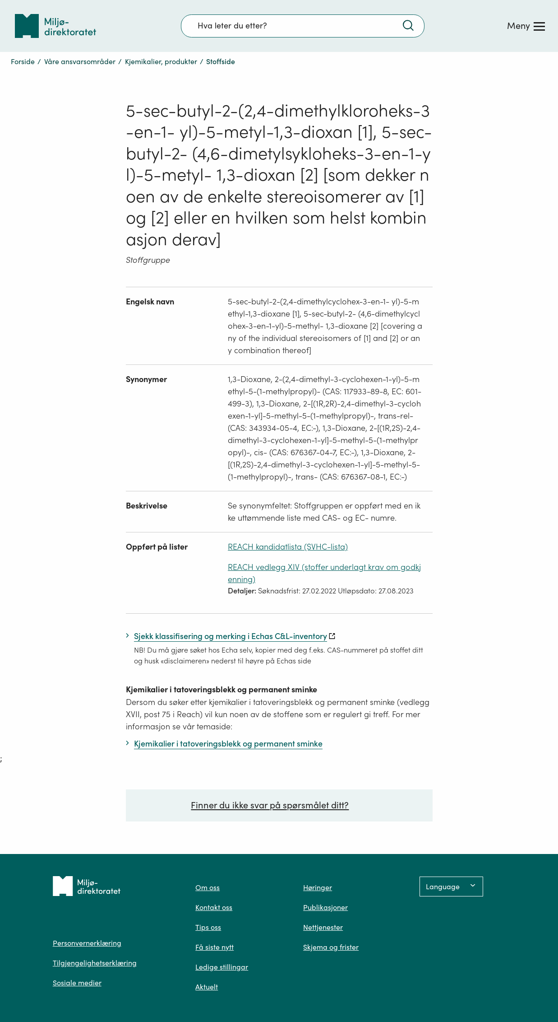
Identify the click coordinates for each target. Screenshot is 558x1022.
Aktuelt (206, 986)
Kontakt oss (213, 907)
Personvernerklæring (87, 942)
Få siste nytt (214, 947)
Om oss (207, 887)
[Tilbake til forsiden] (55, 26)
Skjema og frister (331, 947)
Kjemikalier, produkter (161, 61)
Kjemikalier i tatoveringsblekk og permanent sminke (221, 689)
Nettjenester (323, 927)
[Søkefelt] (302, 25)
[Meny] (526, 25)
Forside (23, 61)
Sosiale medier (77, 982)
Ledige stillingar (221, 966)
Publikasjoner (325, 907)
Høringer (317, 887)
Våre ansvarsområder (79, 61)
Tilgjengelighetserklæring (95, 962)
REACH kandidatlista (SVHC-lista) (288, 546)
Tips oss (208, 927)
